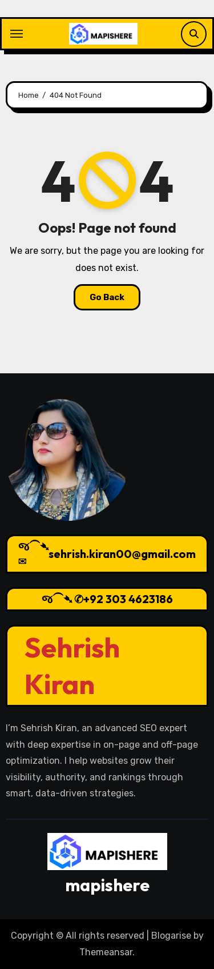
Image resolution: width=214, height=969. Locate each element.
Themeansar (105, 952)
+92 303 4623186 (128, 599)
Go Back (107, 297)
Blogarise (171, 935)
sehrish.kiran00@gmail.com (122, 554)
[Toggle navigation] (16, 34)
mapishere (107, 885)
